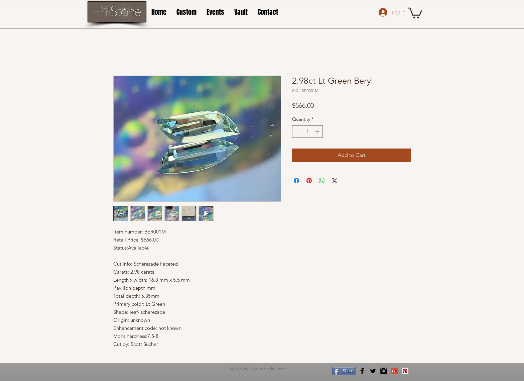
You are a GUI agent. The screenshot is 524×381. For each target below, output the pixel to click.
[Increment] (317, 131)
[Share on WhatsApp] (322, 181)
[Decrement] (297, 131)
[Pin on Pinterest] (309, 181)
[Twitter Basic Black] (373, 371)
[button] (415, 12)
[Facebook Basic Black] (362, 371)
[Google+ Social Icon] (394, 371)
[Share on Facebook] (296, 181)
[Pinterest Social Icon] (405, 371)
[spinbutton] (307, 131)
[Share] (344, 371)
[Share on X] (335, 181)
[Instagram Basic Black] (383, 371)
